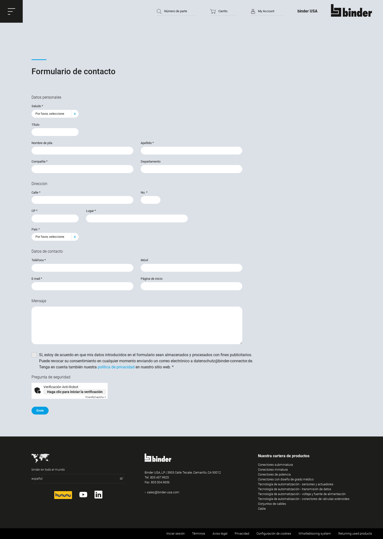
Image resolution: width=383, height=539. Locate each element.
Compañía (40, 161)
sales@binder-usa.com (163, 492)
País (36, 229)
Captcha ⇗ (95, 397)
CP (35, 211)
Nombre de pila (42, 143)
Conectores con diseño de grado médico (286, 479)
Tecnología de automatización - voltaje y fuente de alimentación (302, 494)
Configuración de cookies (273, 533)
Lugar (91, 211)
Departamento (150, 161)
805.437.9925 (159, 477)
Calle (36, 192)
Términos (198, 533)
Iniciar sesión (175, 533)
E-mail (37, 278)
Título (35, 124)
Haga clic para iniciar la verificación (75, 392)
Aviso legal (220, 533)
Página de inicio (151, 278)
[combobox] (55, 114)
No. (144, 192)
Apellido (147, 143)
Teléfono (39, 260)
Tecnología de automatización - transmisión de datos (294, 489)
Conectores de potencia (274, 474)
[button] (11, 11)
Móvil (144, 260)
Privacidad (242, 533)
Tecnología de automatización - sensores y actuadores (295, 484)
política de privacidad (116, 367)
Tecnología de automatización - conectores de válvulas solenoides (304, 499)
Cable (262, 508)
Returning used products (355, 533)
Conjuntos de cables (272, 504)
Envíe (40, 410)
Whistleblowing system (314, 533)
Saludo (37, 106)
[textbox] (53, 113)
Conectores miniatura (273, 469)
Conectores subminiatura (275, 464)
